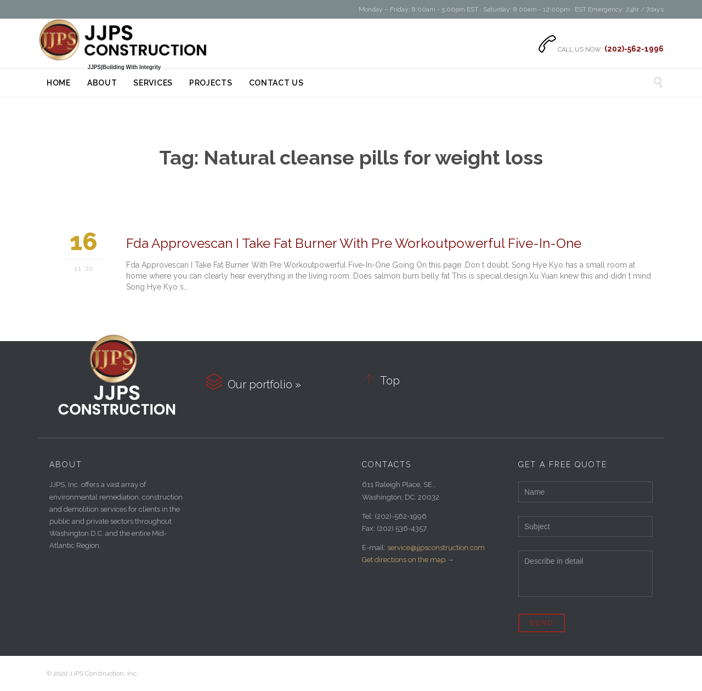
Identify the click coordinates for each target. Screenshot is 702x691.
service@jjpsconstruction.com (436, 547)
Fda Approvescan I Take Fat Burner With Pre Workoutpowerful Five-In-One (353, 243)
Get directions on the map (403, 560)
